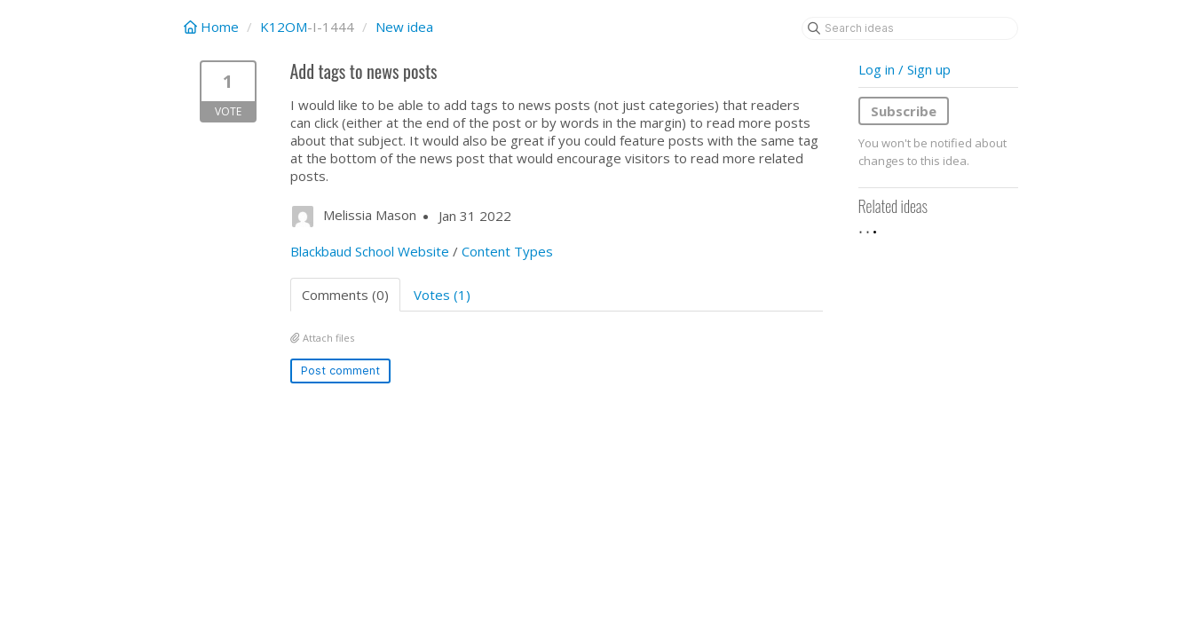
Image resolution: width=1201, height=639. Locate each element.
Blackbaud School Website (369, 251)
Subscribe (903, 111)
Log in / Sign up (904, 69)
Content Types (507, 251)
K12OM (283, 27)
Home (213, 27)
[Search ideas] (910, 28)
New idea (404, 27)
